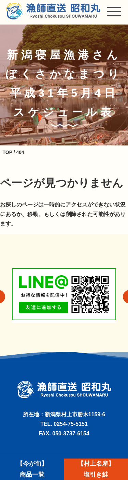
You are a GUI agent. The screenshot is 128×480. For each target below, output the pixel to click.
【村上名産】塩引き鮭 (95, 469)
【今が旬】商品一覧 (32, 469)
